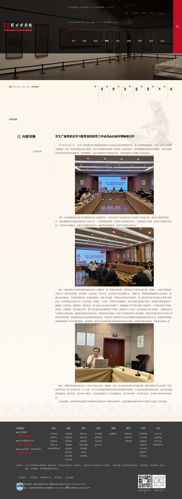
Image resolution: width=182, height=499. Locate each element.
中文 (126, 13)
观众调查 (68, 456)
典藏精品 (113, 434)
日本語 (143, 13)
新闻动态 (83, 437)
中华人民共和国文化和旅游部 (35, 465)
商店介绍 (158, 441)
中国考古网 (117, 465)
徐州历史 (143, 456)
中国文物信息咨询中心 (130, 465)
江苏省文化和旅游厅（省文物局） (70, 465)
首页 (73, 41)
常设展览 (98, 434)
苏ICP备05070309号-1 (63, 484)
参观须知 (68, 437)
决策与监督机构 (54, 448)
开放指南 (68, 434)
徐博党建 (83, 441)
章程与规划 (83, 445)
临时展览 (98, 437)
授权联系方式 (158, 445)
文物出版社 (144, 465)
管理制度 (83, 448)
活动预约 (68, 445)
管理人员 (53, 445)
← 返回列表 (36, 151)
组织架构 (53, 441)
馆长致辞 (53, 434)
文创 (162, 41)
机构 (84, 41)
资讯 (107, 41)
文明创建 (83, 456)
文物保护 (143, 441)
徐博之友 (68, 452)
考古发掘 (143, 437)
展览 (118, 41)
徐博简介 (53, 437)
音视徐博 (128, 441)
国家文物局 (52, 465)
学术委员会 (143, 434)
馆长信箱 (68, 460)
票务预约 (68, 441)
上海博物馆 (34, 469)
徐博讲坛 (128, 437)
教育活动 (128, 434)
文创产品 (158, 434)
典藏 (129, 41)
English (135, 13)
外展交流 (98, 441)
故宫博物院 (154, 465)
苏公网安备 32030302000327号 (78, 488)
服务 (95, 41)
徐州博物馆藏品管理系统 (49, 469)
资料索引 (143, 452)
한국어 (152, 13)
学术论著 (143, 448)
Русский (161, 13)
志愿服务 (68, 448)
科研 (151, 41)
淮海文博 (143, 445)
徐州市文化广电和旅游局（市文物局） (97, 465)
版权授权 (158, 437)
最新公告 (83, 434)
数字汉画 (98, 445)
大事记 (83, 452)
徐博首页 (22, 477)
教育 (140, 41)
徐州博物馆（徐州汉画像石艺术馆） (36, 484)
